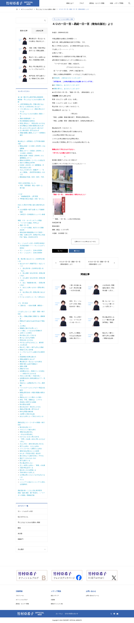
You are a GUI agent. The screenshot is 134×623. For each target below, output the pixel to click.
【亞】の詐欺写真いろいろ (27, 183)
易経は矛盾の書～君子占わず (29, 409)
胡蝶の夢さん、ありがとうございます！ (67, 88)
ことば (20, 194)
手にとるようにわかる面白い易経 (63, 19)
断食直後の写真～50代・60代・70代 (32, 177)
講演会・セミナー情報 (96, 3)
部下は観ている (25, 460)
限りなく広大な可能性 (27, 338)
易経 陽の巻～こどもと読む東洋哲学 (30, 490)
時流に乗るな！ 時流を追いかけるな (32, 123)
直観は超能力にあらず (27, 359)
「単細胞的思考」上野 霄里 (29, 196)
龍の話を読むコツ (26, 427)
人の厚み (23, 326)
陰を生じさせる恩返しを (28, 470)
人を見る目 (23, 345)
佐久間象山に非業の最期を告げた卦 (32, 125)
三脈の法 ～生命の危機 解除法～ (32, 305)
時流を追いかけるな (26, 340)
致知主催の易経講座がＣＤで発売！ (32, 232)
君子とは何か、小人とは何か (29, 446)
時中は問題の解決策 (26, 411)
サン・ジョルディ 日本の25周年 (31, 250)
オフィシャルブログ (22, 599)
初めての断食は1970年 (27, 162)
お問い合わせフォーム (92, 595)
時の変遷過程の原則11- (27, 121)
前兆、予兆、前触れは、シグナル (31, 399)
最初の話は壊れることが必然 (29, 451)
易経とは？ (70, 3)
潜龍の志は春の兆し (26, 432)
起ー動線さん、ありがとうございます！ (67, 85)
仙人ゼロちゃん (23, 517)
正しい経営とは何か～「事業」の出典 (32, 465)
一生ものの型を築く (26, 434)
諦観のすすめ (24, 368)
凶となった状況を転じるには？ (30, 106)
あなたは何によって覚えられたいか (32, 416)
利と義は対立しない (26, 463)
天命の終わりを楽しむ (27, 472)
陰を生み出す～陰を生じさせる (30, 407)
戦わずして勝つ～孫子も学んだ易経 (32, 347)
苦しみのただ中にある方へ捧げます (32, 128)
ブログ (81, 3)
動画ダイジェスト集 (57, 603)
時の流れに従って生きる (28, 335)
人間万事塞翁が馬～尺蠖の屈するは (32, 104)
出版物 (53, 599)
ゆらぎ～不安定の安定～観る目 (30, 453)
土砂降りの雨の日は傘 (27, 414)
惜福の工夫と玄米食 (26, 349)
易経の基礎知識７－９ (27, 118)
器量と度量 (23, 366)
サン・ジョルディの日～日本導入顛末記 (31, 243)
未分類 (20, 533)
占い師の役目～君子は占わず (29, 130)
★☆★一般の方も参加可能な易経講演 (30, 97)
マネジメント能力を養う (28, 429)
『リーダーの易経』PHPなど (29, 223)
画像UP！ (21, 539)
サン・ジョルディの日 (25, 511)
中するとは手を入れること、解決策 (32, 342)
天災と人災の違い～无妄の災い (30, 376)
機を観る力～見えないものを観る (31, 361)
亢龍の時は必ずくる (26, 467)
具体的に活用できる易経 (28, 402)
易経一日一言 (24, 225)
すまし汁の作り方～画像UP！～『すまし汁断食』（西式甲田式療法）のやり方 (32, 172)
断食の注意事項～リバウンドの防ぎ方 (32, 160)
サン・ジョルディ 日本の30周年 (31, 253)
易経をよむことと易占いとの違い (31, 397)
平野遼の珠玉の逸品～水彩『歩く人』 (32, 199)
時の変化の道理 (25, 404)
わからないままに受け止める (29, 436)
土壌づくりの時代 (26, 333)
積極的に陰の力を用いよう (29, 328)
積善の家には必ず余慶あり (29, 364)
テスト (22, 479)
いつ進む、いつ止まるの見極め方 (31, 330)
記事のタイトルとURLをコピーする (85, 241)
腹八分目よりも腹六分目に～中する (32, 456)
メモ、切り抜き (23, 303)
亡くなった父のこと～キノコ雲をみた (32, 297)
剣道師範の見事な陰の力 (28, 357)
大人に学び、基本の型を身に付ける (32, 444)
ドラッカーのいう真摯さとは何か (31, 448)
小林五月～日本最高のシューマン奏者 (32, 214)
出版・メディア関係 (116, 3)
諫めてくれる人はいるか (28, 458)
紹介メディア (55, 595)
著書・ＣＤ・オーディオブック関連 (30, 220)
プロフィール (20, 595)
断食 (19, 528)
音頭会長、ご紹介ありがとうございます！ (68, 78)
